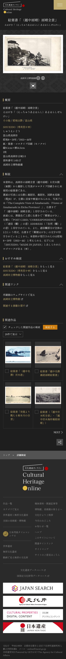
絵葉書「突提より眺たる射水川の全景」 (20, 415)
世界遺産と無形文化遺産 (15, 515)
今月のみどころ (43, 520)
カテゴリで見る (11, 509)
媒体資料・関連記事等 (46, 503)
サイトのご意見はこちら (47, 554)
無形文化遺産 (10, 551)
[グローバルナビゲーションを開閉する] (60, 5)
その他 (6, 120)
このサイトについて (45, 537)
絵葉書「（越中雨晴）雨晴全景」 (21, 266)
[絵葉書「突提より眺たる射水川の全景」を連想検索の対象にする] (7, 411)
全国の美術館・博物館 (14, 520)
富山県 (28, 120)
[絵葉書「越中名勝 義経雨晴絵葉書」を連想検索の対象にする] (36, 371)
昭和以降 (18, 120)
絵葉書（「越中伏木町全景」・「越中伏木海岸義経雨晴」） (50, 417)
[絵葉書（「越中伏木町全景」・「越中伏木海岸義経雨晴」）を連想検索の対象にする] (36, 412)
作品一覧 (7, 503)
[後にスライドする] (58, 432)
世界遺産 (7, 546)
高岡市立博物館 (11, 275)
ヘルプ (38, 532)
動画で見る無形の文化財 (15, 557)
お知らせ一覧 (42, 526)
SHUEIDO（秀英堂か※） (18, 127)
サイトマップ (42, 549)
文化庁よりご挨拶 (44, 515)
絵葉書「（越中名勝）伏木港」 (20, 372)
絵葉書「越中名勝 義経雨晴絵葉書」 (50, 373)
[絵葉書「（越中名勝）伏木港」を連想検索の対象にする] (7, 371)
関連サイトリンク (44, 543)
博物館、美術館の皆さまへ (48, 509)
